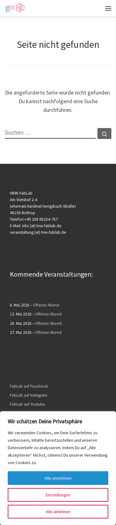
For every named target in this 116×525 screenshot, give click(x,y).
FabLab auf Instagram (28, 395)
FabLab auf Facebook (29, 386)
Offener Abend (46, 305)
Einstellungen (58, 495)
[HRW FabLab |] (15, 7)
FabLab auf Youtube (27, 404)
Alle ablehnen (58, 511)
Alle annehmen (58, 478)
